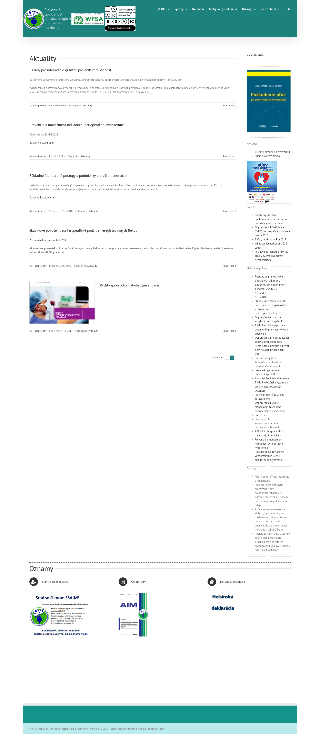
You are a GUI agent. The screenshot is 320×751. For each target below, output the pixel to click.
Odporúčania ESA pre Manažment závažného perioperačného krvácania (269, 407)
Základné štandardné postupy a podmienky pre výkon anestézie (78, 175)
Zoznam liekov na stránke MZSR (47, 240)
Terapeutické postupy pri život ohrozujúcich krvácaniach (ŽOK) (272, 350)
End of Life (261, 415)
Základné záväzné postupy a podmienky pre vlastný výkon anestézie (271, 329)
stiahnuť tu (48, 142)
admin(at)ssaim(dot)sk (152, 728)
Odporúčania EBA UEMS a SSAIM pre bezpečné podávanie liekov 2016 (273, 231)
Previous (218, 357)
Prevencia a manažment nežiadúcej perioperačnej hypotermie (76, 124)
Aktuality (42, 58)
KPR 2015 (260, 293)
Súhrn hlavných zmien (267, 156)
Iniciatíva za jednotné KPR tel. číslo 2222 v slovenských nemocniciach (271, 256)
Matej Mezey (40, 105)
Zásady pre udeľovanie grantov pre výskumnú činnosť (70, 70)
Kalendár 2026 (255, 55)
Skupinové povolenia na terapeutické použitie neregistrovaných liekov (83, 230)
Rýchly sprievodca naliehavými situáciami (131, 285)
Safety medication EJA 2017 (270, 239)
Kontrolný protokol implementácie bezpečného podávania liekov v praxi (271, 219)
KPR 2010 (260, 297)
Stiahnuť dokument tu (41, 197)
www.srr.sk (284, 152)
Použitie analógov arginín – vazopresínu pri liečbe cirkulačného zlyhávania (270, 456)
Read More (228, 105)
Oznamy (41, 568)
